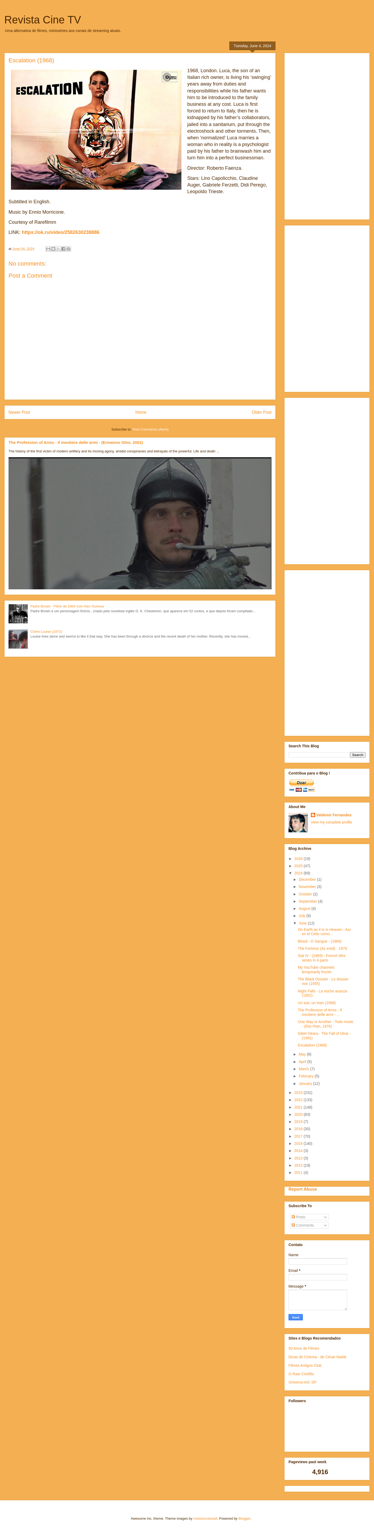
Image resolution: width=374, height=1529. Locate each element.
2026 (299, 859)
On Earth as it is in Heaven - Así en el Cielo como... (324, 931)
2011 (299, 1172)
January (306, 1083)
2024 (299, 873)
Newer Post (19, 412)
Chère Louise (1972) (46, 632)
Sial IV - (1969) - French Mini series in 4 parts (321, 958)
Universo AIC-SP (302, 1382)
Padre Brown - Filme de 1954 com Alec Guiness (67, 606)
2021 (299, 1107)
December (308, 879)
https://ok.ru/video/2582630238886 (60, 232)
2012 (299, 1165)
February (307, 1076)
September (308, 901)
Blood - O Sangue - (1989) (320, 941)
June (303, 923)
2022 (299, 1100)
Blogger (244, 1518)
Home (141, 412)
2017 (299, 1136)
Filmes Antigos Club (305, 1365)
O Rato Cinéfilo (301, 1374)
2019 (299, 1122)
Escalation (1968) (312, 1045)
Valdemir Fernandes (334, 815)
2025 (299, 866)
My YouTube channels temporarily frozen (316, 969)
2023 (299, 1092)
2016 (299, 1143)
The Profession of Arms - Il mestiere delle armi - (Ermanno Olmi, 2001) (76, 442)
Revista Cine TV (42, 20)
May (303, 1054)
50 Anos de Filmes (303, 1348)
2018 (299, 1129)
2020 (299, 1114)
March (304, 1069)
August (305, 908)
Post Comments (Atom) (151, 429)
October (306, 894)
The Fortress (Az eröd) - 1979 (322, 948)
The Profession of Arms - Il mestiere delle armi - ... (320, 1012)
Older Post (261, 412)
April (303, 1062)
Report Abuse (302, 1189)
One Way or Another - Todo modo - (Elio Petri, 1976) (325, 1024)
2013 (299, 1158)
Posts (298, 1217)
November (308, 887)
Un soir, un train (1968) (317, 1003)
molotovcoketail (205, 1518)
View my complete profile (331, 822)
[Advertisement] (314, 135)
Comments (303, 1225)
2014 (299, 1151)
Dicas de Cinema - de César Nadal (317, 1357)
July (302, 916)
